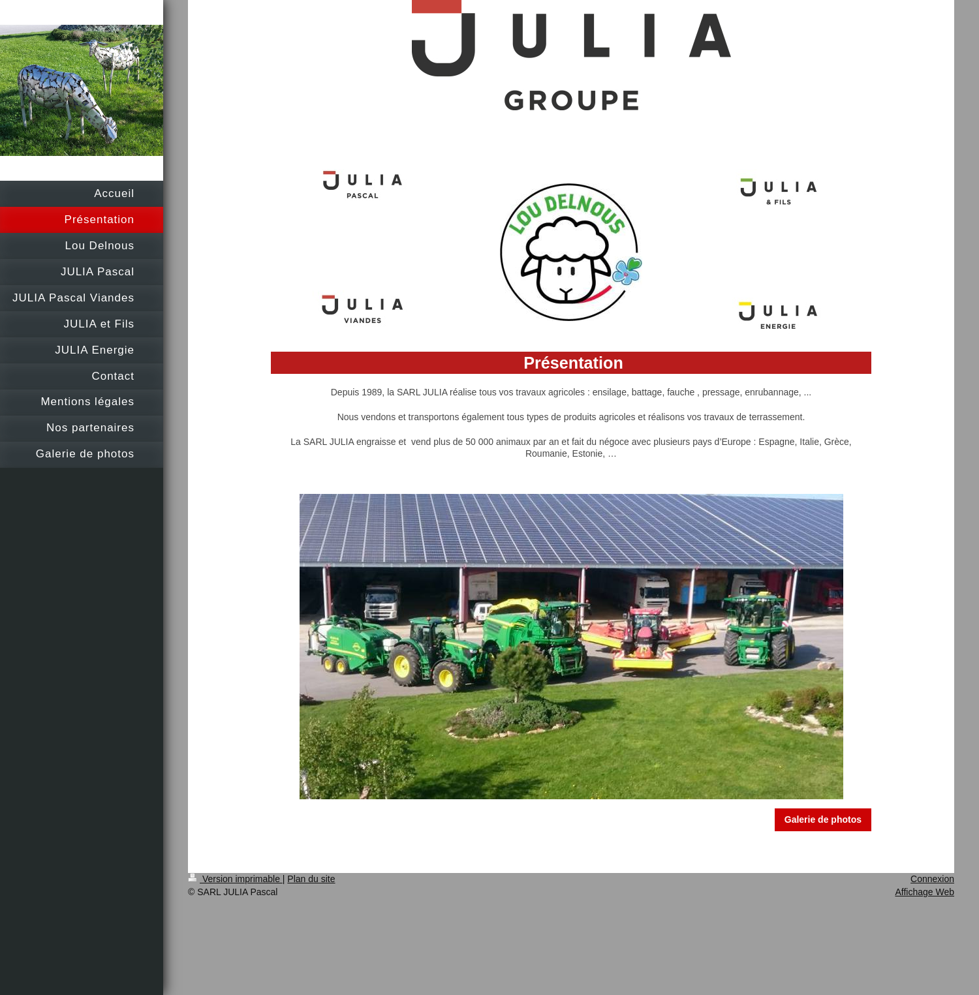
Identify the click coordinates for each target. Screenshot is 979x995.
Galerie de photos (823, 819)
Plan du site (311, 879)
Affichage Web (924, 892)
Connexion (932, 879)
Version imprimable (235, 879)
